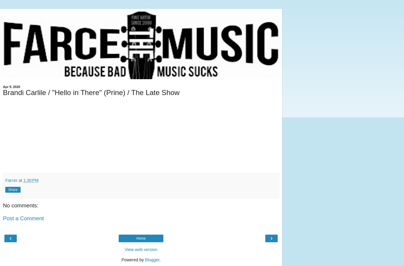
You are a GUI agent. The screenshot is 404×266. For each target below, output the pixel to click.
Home (141, 238)
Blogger (152, 259)
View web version (141, 249)
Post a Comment (23, 218)
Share (13, 190)
